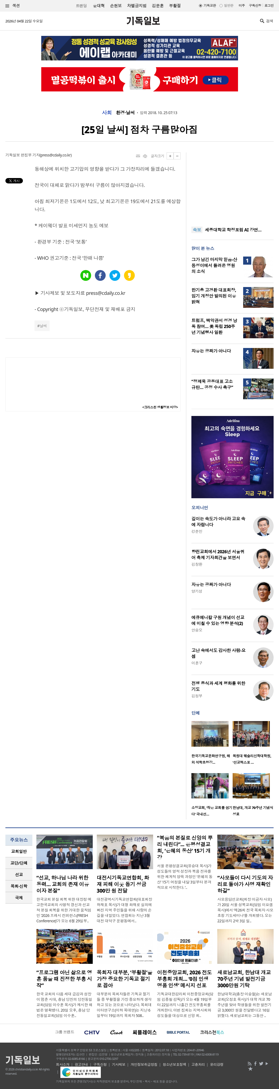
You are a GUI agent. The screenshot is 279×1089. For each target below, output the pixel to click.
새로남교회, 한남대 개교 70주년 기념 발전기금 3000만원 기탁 (244, 979)
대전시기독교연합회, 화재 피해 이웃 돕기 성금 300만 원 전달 (123, 884)
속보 (197, 230)
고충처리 (198, 1064)
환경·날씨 (125, 112)
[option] (212, 744)
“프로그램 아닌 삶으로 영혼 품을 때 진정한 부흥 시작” (64, 979)
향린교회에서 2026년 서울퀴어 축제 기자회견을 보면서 (217, 555)
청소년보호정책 (174, 1064)
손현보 (116, 5)
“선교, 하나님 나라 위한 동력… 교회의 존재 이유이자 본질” (62, 884)
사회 (107, 112)
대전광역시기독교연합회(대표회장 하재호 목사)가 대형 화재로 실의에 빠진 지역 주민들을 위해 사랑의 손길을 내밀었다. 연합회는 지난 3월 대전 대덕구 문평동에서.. (124, 910)
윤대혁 (99, 5)
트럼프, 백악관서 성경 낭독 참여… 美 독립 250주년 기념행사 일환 (214, 326)
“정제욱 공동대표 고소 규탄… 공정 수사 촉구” (212, 384)
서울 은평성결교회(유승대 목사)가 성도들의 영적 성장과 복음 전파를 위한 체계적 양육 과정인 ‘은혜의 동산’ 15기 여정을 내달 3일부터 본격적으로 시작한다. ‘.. (184, 876)
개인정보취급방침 (143, 1064)
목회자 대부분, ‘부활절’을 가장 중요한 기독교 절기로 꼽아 (124, 979)
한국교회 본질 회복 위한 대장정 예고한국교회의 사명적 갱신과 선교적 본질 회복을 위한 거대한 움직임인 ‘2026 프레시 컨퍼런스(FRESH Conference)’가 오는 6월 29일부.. (63, 910)
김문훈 (157, 5)
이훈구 (196, 662)
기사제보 (118, 1064)
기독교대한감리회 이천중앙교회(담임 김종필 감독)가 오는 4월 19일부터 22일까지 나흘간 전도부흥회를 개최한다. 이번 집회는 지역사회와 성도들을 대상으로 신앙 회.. (185, 1004)
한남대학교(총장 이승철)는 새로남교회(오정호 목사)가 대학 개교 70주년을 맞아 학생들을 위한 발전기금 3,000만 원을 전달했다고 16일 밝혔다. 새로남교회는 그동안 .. (244, 1004)
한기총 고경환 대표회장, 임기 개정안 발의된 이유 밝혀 (213, 296)
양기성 (196, 591)
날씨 (43, 325)
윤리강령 (216, 1064)
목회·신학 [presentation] (19, 886)
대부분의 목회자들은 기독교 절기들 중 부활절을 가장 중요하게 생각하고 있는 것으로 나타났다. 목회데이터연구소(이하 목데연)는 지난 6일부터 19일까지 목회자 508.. (124, 1004)
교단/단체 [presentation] (18, 863)
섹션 (12, 6)
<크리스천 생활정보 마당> (160, 407)
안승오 (196, 630)
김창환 (196, 564)
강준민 (196, 531)
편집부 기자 (30, 155)
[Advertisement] (232, 186)
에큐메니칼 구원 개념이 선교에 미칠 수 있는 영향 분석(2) (217, 620)
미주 (242, 5)
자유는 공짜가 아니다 (211, 351)
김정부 (196, 695)
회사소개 (63, 1064)
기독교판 (210, 5)
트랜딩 (81, 5)
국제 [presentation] (19, 897)
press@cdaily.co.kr (56, 155)
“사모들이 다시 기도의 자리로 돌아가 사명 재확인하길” (245, 884)
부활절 (175, 5)
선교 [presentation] (19, 874)
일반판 (228, 5)
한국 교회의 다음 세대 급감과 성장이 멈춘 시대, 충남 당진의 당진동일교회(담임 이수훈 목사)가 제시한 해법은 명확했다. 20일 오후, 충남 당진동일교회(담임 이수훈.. (64, 1004)
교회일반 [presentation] (19, 851)
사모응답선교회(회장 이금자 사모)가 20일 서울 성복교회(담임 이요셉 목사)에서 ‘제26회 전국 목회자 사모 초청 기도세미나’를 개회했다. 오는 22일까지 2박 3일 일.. (245, 910)
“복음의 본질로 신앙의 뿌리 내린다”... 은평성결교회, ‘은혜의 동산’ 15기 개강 (185, 847)
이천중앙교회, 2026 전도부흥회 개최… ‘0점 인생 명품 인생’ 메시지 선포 (184, 979)
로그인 (269, 5)
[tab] (18, 851)
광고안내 (81, 1064)
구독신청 (255, 5)
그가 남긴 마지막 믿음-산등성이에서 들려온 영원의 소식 (214, 265)
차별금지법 (136, 5)
